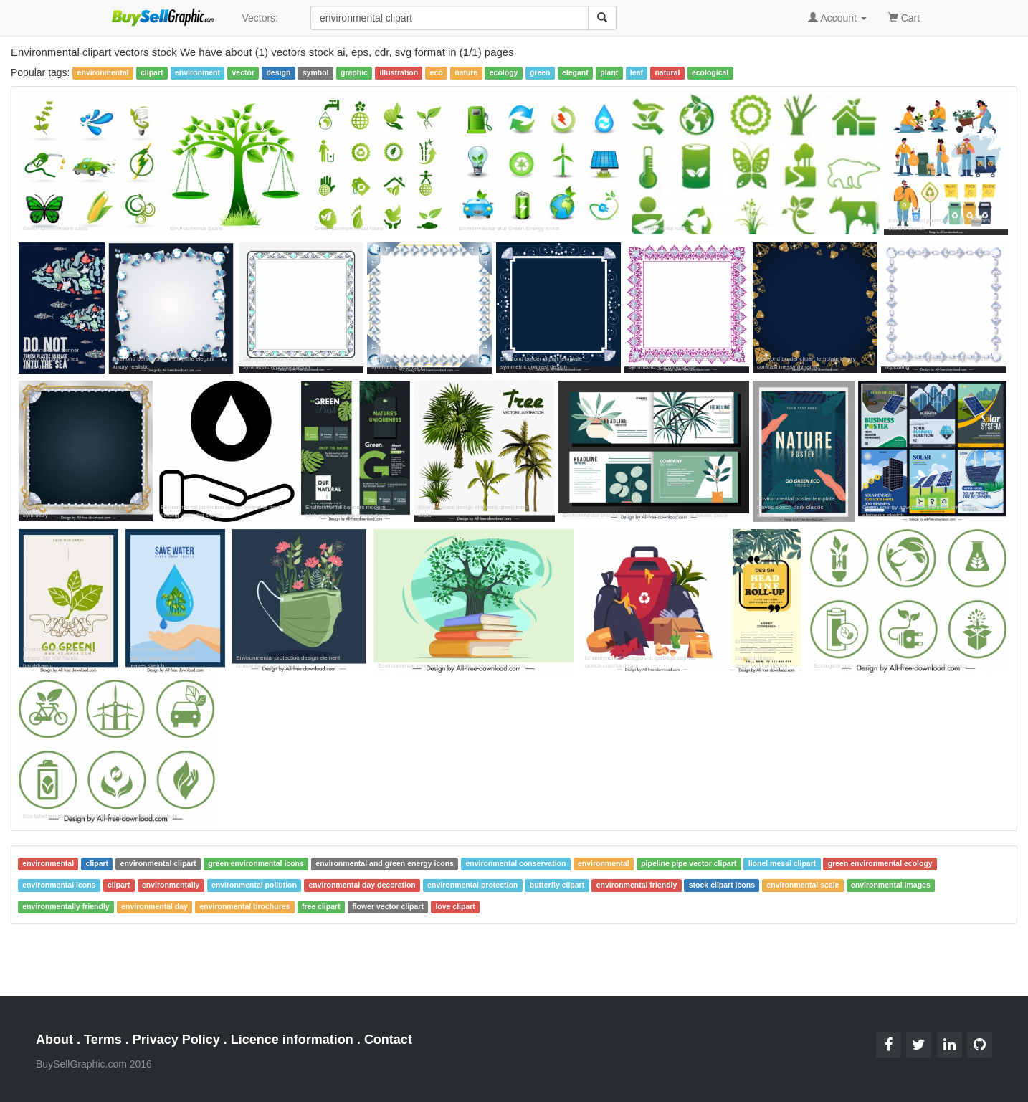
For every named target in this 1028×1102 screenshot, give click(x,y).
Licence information (292, 1039)
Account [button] (837, 18)
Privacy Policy (176, 1039)
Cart (904, 17)
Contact (388, 1039)
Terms (103, 1039)
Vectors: (260, 18)
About (54, 1039)
